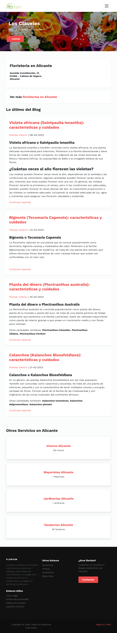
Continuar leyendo (20, 202)
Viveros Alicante (58, 446)
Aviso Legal (12, 595)
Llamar (16, 38)
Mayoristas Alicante (58, 472)
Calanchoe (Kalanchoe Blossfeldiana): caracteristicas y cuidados (45, 357)
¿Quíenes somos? (15, 606)
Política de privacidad (17, 599)
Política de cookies (16, 603)
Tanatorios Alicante (58, 525)
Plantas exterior (18, 229)
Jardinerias (48, 572)
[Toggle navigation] (106, 6)
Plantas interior (18, 135)
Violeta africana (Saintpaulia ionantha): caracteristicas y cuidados (46, 124)
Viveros (46, 569)
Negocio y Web (103, 624)
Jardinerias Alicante (58, 498)
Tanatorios (47, 565)
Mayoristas (47, 576)
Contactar (88, 579)
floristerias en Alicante (40, 97)
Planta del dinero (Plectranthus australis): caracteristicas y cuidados (49, 286)
